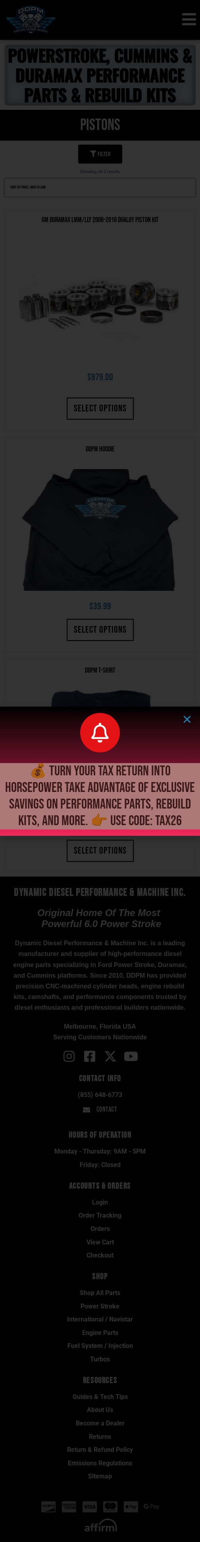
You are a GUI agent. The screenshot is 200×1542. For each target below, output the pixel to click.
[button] (187, 719)
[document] (100, 771)
